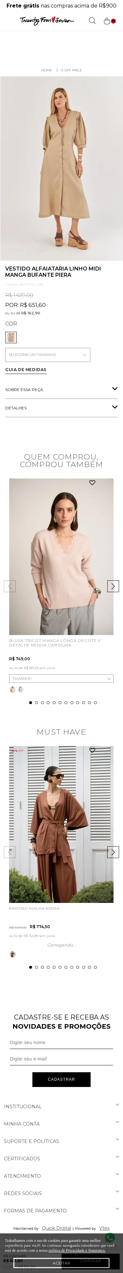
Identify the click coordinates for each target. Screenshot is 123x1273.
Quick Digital (56, 1228)
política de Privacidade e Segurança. (76, 1250)
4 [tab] (48, 702)
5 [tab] (54, 702)
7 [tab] (65, 702)
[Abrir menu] (6, 21)
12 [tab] (95, 702)
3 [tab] (42, 702)
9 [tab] (77, 702)
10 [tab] (83, 702)
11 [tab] (89, 702)
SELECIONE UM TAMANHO (48, 354)
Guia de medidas (25, 369)
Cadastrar (61, 1079)
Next (113, 586)
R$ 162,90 (30, 313)
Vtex (104, 1228)
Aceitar (61, 1263)
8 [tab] (71, 702)
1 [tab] (30, 702)
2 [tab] (36, 702)
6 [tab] (60, 702)
